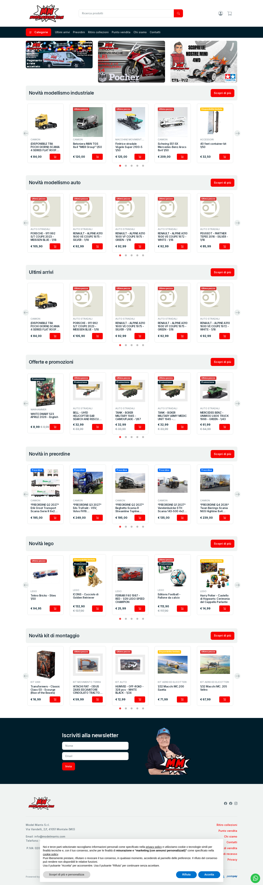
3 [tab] (132, 166)
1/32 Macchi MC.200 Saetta (171, 688)
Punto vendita (121, 32)
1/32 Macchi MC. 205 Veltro (213, 688)
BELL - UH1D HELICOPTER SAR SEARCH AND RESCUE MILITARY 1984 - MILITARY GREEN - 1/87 (87, 416)
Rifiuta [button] (186, 874)
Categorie (38, 32)
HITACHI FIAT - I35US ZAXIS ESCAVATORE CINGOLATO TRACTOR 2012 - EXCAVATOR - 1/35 (87, 689)
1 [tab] (120, 166)
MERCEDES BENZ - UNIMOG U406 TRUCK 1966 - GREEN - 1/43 (214, 416)
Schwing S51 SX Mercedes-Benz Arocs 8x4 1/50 (172, 147)
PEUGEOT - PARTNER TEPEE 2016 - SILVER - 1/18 (214, 236)
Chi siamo (140, 32)
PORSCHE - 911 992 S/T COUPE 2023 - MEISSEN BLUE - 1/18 (44, 236)
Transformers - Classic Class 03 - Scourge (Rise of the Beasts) (45, 689)
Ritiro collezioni (98, 32)
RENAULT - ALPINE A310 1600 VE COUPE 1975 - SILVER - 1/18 (88, 236)
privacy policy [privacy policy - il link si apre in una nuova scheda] (154, 846)
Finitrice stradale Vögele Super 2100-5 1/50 (128, 147)
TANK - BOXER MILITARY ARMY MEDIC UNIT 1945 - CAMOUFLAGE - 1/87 (172, 416)
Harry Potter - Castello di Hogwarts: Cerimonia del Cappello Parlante (215, 599)
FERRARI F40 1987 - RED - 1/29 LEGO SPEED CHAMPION (130, 599)
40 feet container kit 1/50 (213, 145)
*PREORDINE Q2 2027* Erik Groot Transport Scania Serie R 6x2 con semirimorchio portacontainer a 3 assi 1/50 (45, 508)
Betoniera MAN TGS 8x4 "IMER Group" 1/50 (87, 145)
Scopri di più (222, 93)
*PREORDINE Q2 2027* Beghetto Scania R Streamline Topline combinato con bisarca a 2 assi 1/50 (130, 508)
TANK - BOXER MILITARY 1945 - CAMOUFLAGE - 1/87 (128, 416)
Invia (68, 766)
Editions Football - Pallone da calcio (169, 596)
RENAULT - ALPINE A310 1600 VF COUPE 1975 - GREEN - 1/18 (130, 236)
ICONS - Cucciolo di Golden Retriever (86, 596)
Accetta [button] (209, 874)
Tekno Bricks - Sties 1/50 (43, 597)
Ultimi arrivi (62, 32)
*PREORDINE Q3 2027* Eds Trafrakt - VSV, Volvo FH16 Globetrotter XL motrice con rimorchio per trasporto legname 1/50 (88, 508)
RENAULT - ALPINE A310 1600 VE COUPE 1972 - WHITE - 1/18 (173, 236)
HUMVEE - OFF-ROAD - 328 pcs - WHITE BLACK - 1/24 (129, 689)
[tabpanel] (45, 133)
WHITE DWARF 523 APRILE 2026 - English (44, 415)
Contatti (155, 32)
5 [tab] (143, 166)
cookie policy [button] (50, 854)
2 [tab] (126, 166)
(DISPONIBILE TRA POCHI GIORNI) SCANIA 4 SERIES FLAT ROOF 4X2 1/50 (45, 147)
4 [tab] (137, 166)
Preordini (79, 32)
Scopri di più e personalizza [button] (66, 874)
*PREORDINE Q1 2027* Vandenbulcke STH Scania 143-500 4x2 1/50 (172, 508)
